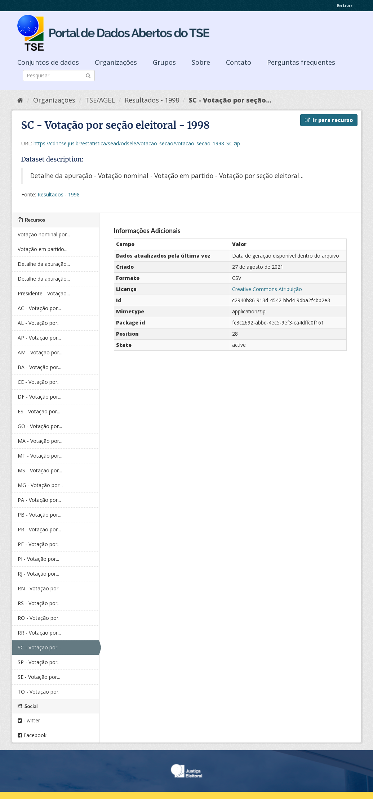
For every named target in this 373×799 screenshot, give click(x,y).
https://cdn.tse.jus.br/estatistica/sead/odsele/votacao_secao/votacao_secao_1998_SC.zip (137, 143)
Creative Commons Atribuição (267, 289)
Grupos (164, 62)
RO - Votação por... (40, 617)
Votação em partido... (42, 249)
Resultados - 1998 (152, 100)
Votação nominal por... (44, 234)
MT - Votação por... (40, 455)
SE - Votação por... (39, 676)
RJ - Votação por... (38, 573)
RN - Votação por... (40, 588)
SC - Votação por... (39, 647)
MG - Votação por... (40, 485)
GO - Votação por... (40, 426)
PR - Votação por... (39, 529)
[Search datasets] (59, 75)
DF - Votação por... (39, 396)
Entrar (344, 5)
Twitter (29, 720)
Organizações (116, 62)
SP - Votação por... (39, 662)
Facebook (32, 735)
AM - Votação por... (40, 352)
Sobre (201, 62)
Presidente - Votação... (44, 293)
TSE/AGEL (100, 100)
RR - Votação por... (39, 632)
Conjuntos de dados (48, 62)
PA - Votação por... (39, 499)
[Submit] (88, 75)
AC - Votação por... (39, 308)
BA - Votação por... (39, 367)
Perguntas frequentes (301, 62)
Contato (238, 62)
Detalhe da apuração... (44, 263)
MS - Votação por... (40, 470)
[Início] (20, 100)
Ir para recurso (329, 120)
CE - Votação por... (39, 381)
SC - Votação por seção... (230, 100)
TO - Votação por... (40, 691)
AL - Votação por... (39, 322)
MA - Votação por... (40, 440)
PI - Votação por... (38, 558)
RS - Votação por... (39, 603)
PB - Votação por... (39, 514)
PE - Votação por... (39, 544)
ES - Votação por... (39, 411)
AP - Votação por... (39, 337)
